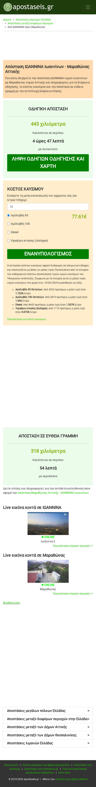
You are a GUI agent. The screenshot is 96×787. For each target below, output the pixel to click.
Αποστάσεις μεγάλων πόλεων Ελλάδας (48, 711)
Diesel (14, 232)
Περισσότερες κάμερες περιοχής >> (73, 545)
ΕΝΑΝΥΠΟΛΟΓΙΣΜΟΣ (48, 254)
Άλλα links (64, 772)
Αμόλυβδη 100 (20, 223)
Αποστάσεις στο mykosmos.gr (41, 769)
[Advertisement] (48, 45)
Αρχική (7, 19)
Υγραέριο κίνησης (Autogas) (29, 240)
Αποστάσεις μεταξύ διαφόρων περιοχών (30, 23)
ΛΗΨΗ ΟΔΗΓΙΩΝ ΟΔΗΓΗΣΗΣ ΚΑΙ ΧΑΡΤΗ (48, 162)
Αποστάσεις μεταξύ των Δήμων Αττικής (48, 727)
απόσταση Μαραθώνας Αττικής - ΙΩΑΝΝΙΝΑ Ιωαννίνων (53, 492)
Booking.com (11, 602)
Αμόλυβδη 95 (19, 215)
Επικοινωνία (11, 765)
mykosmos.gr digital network (71, 779)
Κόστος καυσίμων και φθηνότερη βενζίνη (46, 765)
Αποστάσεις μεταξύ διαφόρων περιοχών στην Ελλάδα (48, 719)
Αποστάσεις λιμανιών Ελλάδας (48, 743)
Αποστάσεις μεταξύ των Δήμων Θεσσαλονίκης (48, 735)
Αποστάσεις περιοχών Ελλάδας (33, 19)
